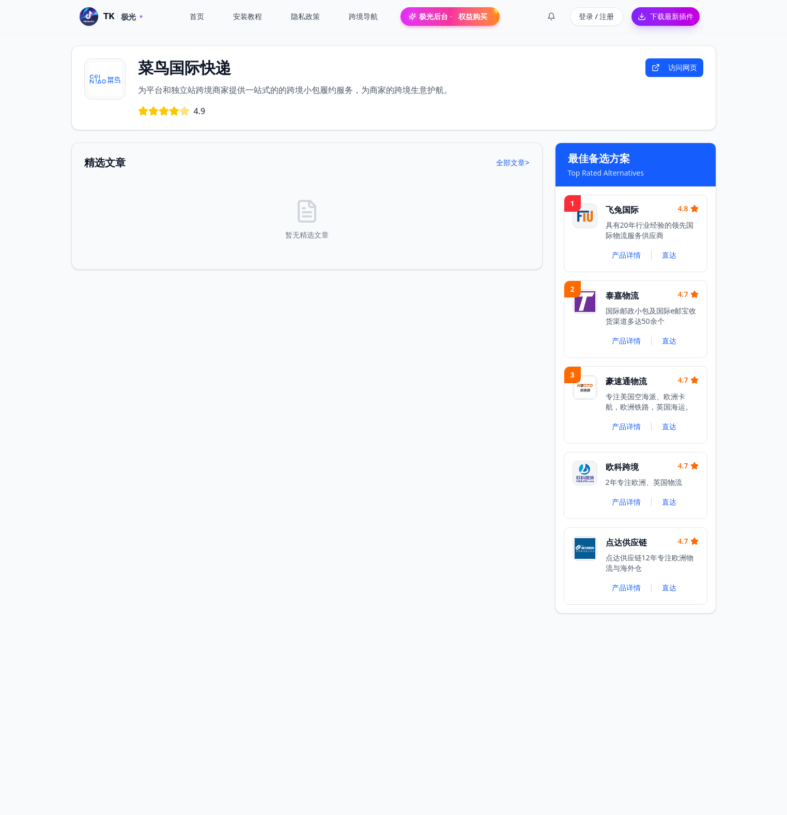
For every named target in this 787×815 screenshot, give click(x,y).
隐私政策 (305, 16)
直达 (669, 255)
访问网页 (674, 67)
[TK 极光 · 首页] (111, 16)
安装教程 (247, 16)
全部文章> (512, 162)
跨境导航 (363, 16)
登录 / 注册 (596, 16)
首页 (197, 16)
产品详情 (626, 255)
